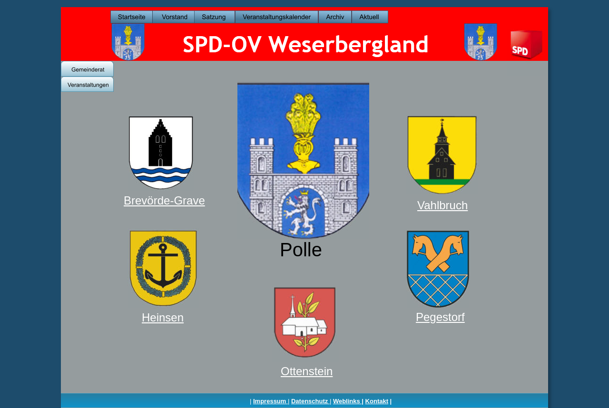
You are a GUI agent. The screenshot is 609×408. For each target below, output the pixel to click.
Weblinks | (348, 401)
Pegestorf (440, 317)
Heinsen (163, 317)
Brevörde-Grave (164, 200)
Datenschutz (310, 401)
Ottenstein (307, 371)
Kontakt (376, 401)
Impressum (270, 401)
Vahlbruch (442, 205)
